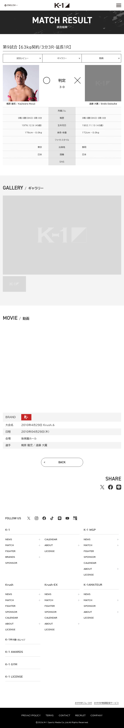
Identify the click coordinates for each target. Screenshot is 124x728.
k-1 (15, 639)
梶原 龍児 (27, 445)
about (49, 545)
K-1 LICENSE (14, 676)
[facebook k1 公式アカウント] (44, 518)
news (8, 539)
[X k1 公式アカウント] (29, 518)
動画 (101, 58)
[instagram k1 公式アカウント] (36, 518)
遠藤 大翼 (41, 445)
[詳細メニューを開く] (118, 5)
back (62, 462)
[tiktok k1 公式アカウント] (52, 518)
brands (10, 557)
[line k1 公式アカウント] (59, 518)
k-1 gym (11, 664)
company (97, 715)
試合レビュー (23, 58)
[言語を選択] (10, 5)
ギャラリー (62, 58)
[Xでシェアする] (102, 487)
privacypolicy (31, 715)
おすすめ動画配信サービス (106, 703)
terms (50, 715)
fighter (10, 551)
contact (64, 715)
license (50, 551)
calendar (51, 539)
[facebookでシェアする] (110, 487)
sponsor (11, 563)
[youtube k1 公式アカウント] (67, 518)
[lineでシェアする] (119, 487)
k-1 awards (14, 652)
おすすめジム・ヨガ (83, 703)
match (9, 545)
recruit (80, 715)
